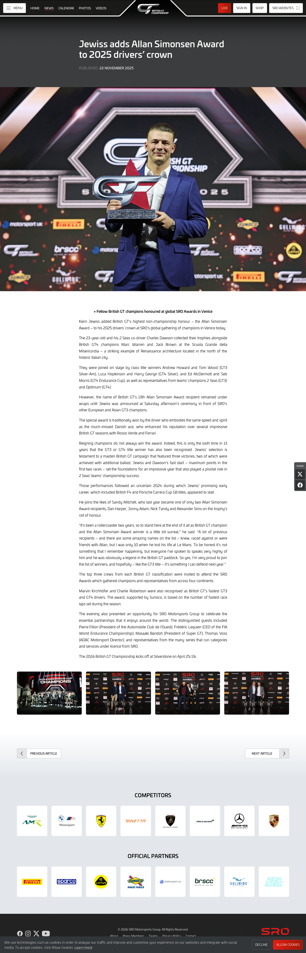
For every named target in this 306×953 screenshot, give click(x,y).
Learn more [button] (83, 947)
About (114, 936)
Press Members (133, 936)
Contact (191, 936)
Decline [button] (261, 945)
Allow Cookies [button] (288, 945)
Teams (153, 936)
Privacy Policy (171, 936)
